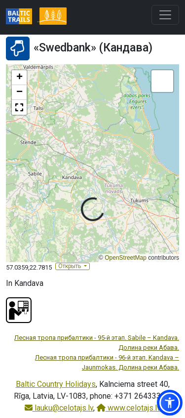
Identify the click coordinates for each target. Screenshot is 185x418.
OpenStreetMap (126, 257)
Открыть (70, 266)
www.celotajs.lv (129, 408)
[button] (19, 77)
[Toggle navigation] (165, 15)
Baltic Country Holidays (56, 384)
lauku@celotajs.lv (59, 408)
